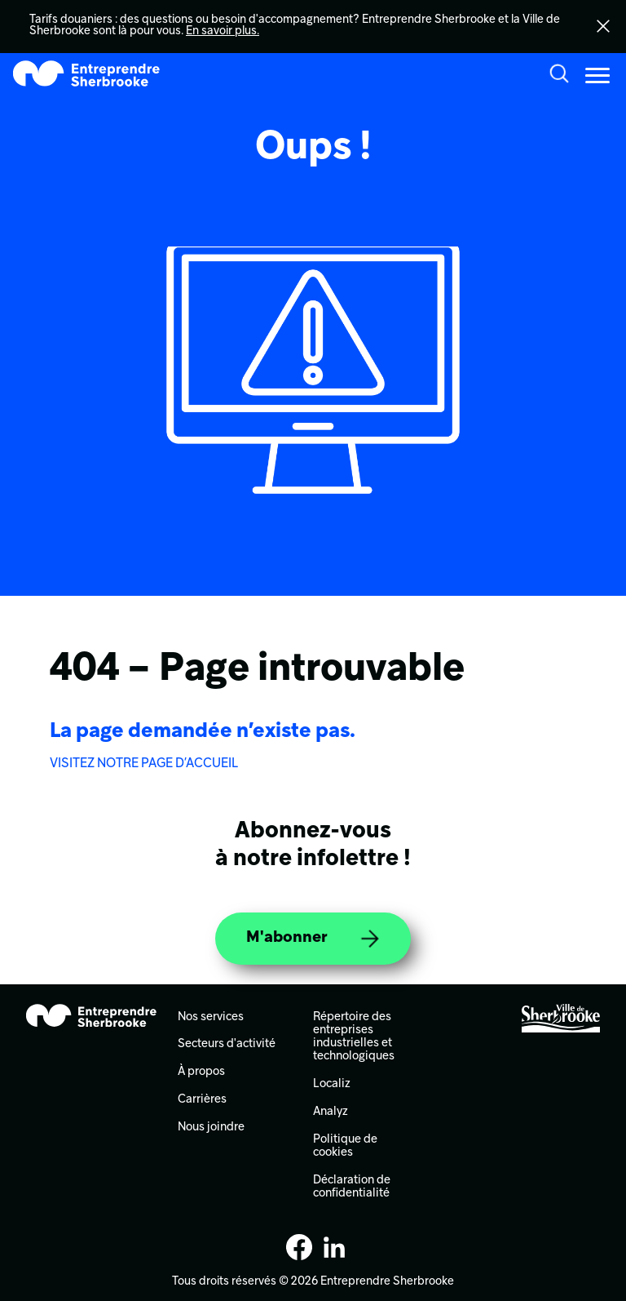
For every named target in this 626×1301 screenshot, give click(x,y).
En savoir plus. (222, 31)
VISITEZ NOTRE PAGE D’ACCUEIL (144, 764)
